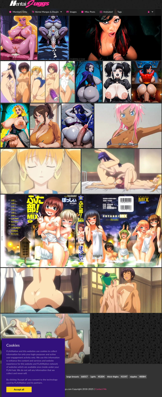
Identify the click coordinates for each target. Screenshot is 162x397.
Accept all (19, 389)
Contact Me (100, 389)
